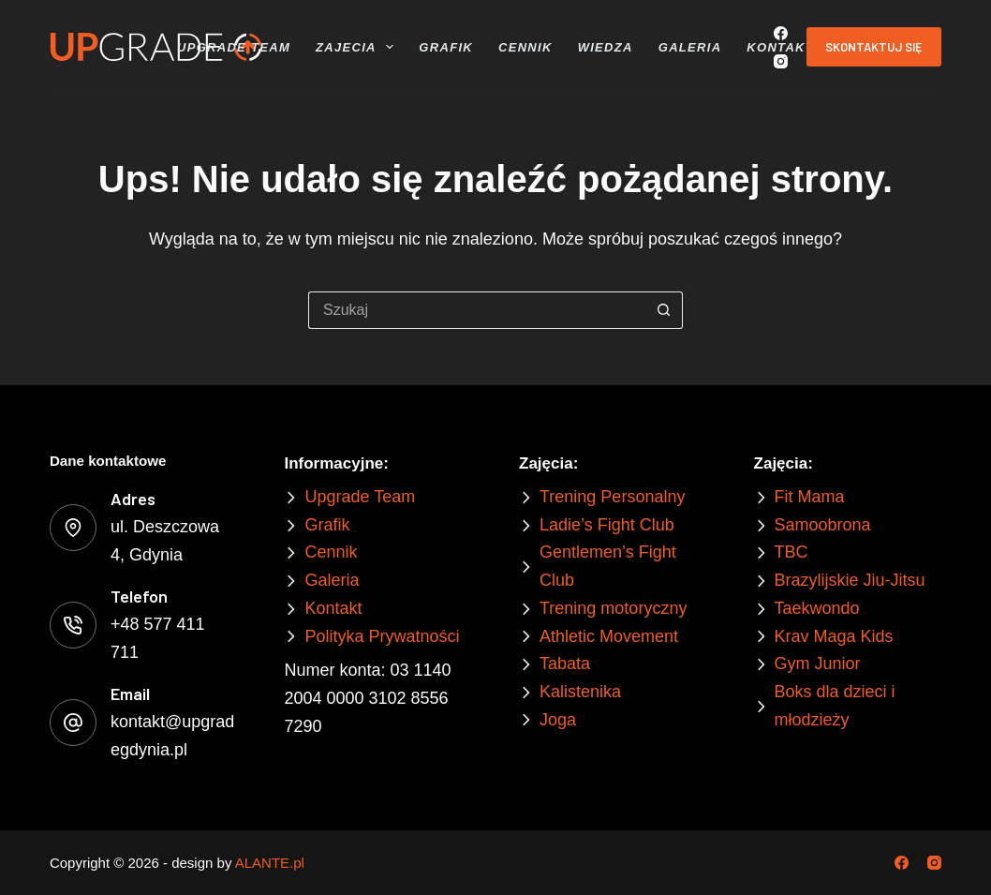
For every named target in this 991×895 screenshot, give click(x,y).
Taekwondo (817, 608)
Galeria (690, 47)
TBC (791, 552)
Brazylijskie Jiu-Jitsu (850, 580)
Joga (558, 719)
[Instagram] (781, 61)
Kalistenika (580, 691)
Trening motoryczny (613, 608)
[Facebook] (781, 33)
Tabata (565, 663)
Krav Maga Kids (834, 636)
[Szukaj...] (476, 310)
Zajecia (357, 47)
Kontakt (780, 47)
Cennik (525, 47)
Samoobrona (823, 524)
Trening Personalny (612, 496)
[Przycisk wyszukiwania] (664, 310)
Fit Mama (810, 496)
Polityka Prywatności (381, 636)
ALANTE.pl (269, 863)
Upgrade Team (233, 47)
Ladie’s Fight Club (607, 524)
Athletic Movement (609, 636)
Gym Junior (818, 663)
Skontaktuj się (874, 46)
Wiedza (605, 47)
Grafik (446, 47)
